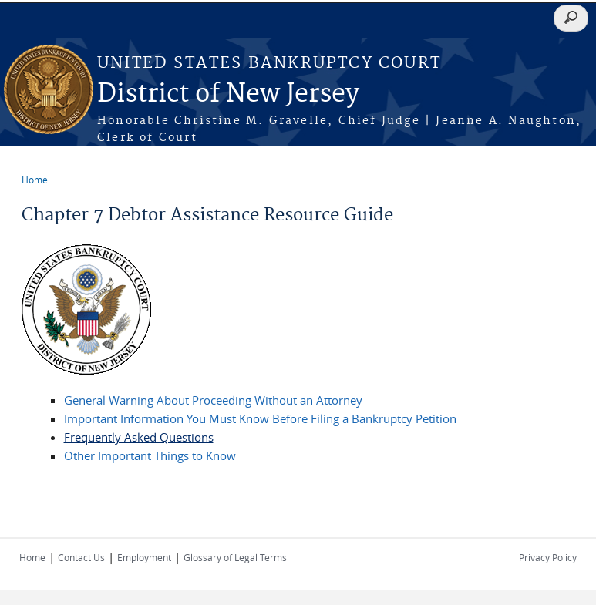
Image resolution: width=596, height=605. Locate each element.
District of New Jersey (228, 94)
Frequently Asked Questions (139, 437)
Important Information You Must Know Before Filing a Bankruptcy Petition (260, 418)
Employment (144, 557)
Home (35, 179)
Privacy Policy (548, 557)
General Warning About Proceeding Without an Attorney (213, 400)
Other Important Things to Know (150, 455)
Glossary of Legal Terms (235, 557)
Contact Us (81, 557)
